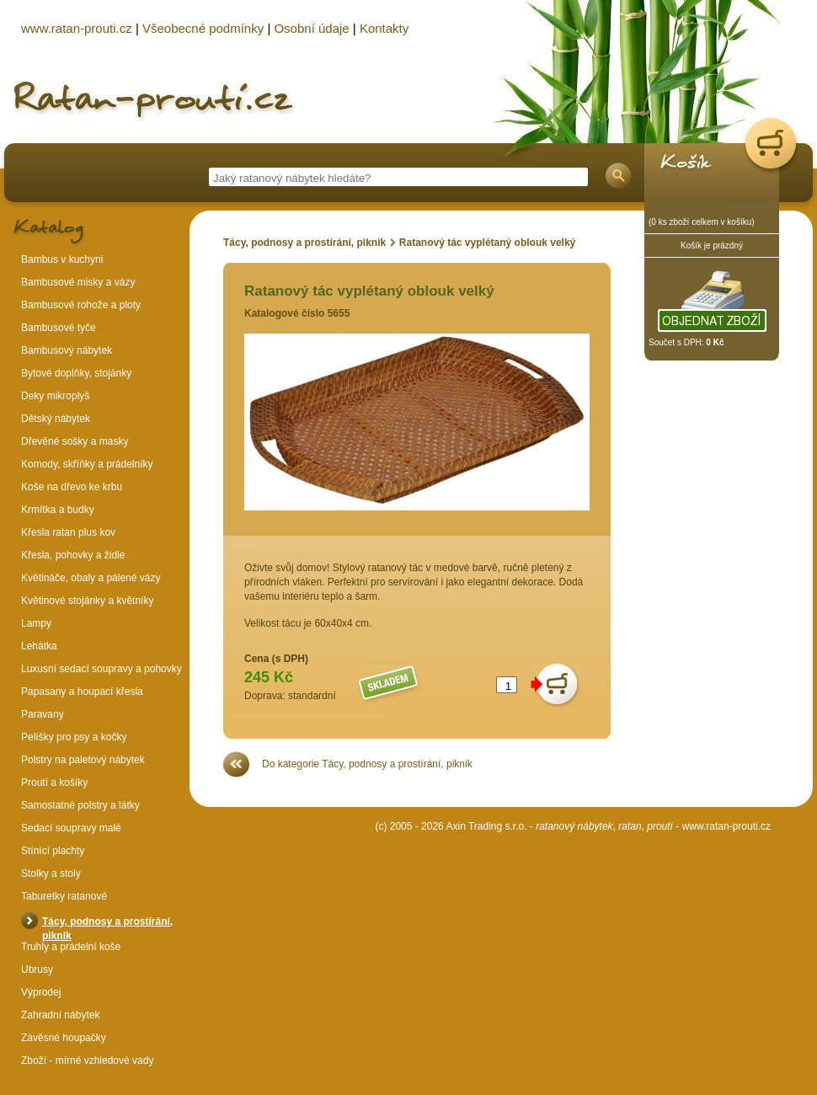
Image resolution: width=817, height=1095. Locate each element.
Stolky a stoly (51, 873)
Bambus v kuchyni (62, 259)
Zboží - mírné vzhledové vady (87, 1060)
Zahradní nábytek (60, 1015)
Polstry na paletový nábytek (83, 760)
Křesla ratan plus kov (68, 532)
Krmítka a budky (57, 509)
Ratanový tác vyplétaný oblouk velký (487, 242)
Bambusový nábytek (66, 350)
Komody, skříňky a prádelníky (87, 464)
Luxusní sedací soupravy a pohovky (101, 669)
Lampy (36, 623)
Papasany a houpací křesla (82, 691)
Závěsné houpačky (63, 1038)
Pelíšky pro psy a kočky (73, 737)
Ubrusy (37, 969)
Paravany (42, 714)
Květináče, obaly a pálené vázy (90, 578)
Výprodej (41, 992)
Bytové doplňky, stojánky (76, 373)
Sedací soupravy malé (71, 828)
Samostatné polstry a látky (80, 805)
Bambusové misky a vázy (78, 282)
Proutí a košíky (54, 782)
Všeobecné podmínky (203, 28)
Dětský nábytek (55, 419)
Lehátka (39, 646)
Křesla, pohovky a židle (73, 555)
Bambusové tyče (58, 328)
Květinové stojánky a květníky (87, 600)
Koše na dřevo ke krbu (71, 487)
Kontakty (384, 28)
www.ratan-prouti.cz (726, 826)
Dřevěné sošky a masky (74, 441)
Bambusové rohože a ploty (81, 305)
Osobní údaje (311, 28)
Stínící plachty (52, 851)
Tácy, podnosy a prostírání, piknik (304, 242)
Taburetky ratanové (64, 896)
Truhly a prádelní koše (70, 947)
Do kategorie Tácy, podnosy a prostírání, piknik (367, 764)
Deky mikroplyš (55, 396)
